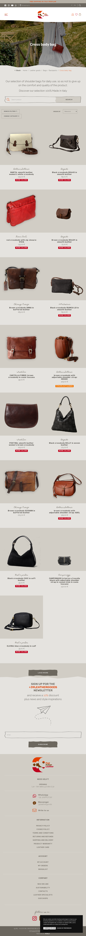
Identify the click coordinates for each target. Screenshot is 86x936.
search (69, 99)
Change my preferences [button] (64, 928)
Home (25, 70)
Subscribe (43, 744)
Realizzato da (43, 933)
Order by (56, 111)
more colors (21, 180)
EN (75, 5)
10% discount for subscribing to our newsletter (40, 1)
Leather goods (35, 70)
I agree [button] (46, 928)
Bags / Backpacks (50, 70)
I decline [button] (52, 928)
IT (71, 5)
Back (18, 70)
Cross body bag (65, 70)
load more (43, 673)
